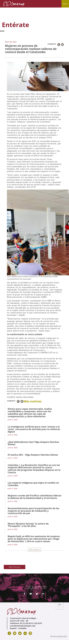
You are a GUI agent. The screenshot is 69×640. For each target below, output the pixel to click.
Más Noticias (14, 567)
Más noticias (34, 550)
